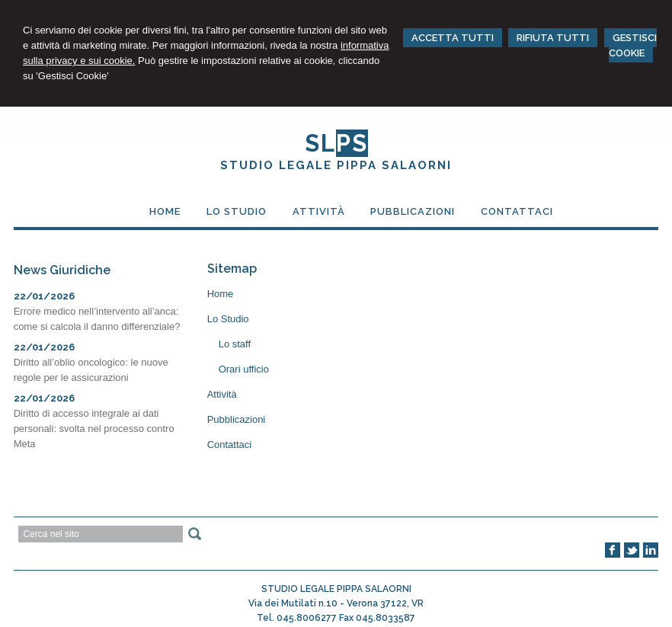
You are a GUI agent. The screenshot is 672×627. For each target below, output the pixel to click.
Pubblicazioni (236, 419)
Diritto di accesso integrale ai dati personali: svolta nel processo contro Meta (94, 428)
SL (336, 143)
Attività (222, 394)
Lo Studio (228, 319)
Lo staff (235, 344)
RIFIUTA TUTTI (553, 37)
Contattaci (229, 444)
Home (220, 293)
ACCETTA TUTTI (452, 37)
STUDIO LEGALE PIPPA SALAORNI (336, 165)
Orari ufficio (244, 369)
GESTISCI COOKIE (633, 45)
